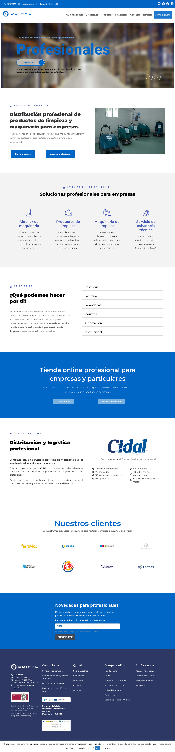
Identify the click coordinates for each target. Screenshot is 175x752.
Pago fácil (140, 685)
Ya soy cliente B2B (144, 680)
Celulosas (108, 675)
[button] (148, 77)
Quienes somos (74, 14)
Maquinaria (109, 680)
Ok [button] (97, 748)
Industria (90, 314)
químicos (119, 685)
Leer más (105, 748)
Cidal (43, 468)
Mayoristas (121, 14)
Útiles (107, 690)
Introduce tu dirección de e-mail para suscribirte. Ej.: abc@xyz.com (79, 631)
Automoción (93, 323)
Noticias (147, 14)
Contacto (135, 14)
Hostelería (91, 287)
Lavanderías (92, 305)
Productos (107, 14)
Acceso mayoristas (145, 671)
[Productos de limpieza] (68, 213)
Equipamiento (111, 695)
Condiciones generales (53, 671)
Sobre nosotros (80, 671)
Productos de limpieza (68, 224)
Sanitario (90, 296)
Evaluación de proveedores (55, 683)
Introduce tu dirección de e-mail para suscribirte (80, 620)
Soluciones (92, 14)
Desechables (110, 700)
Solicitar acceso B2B (145, 675)
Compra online (162, 14)
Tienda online (110, 671)
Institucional (93, 332)
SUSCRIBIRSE (65, 637)
